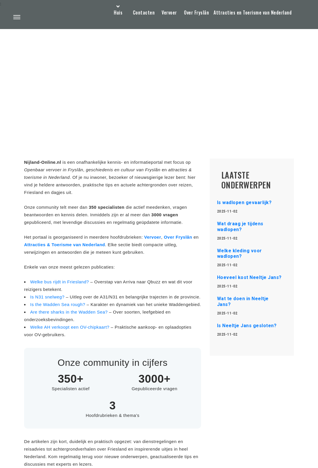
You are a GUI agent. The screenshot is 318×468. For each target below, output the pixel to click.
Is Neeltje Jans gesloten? (247, 325)
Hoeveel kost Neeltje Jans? (249, 277)
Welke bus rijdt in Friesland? (60, 281)
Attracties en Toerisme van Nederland (253, 12)
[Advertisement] (159, 80)
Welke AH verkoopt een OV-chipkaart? (70, 327)
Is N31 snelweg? (48, 296)
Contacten (144, 12)
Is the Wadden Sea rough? (58, 304)
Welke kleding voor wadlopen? (239, 253)
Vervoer (169, 12)
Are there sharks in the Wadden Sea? (69, 311)
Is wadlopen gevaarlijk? (244, 202)
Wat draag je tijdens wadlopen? (240, 226)
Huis (118, 12)
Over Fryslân (196, 12)
